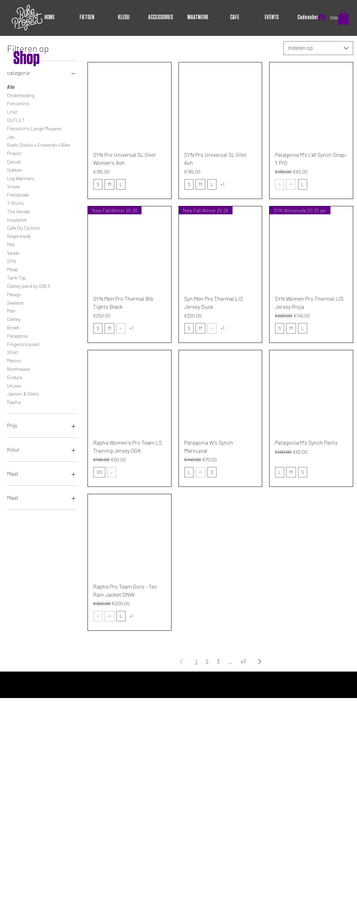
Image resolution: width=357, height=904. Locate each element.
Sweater (15, 302)
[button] (343, 17)
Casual (14, 161)
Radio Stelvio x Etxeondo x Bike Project (38, 148)
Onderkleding (20, 94)
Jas (11, 136)
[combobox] (318, 48)
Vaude (13, 252)
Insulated (16, 219)
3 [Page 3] (218, 661)
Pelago (14, 293)
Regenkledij (19, 235)
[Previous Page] (181, 661)
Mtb (11, 243)
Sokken (14, 169)
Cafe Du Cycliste (23, 227)
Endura (14, 376)
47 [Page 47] (243, 661)
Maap (12, 268)
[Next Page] (260, 661)
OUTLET (16, 119)
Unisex (14, 385)
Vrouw (13, 185)
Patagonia (17, 335)
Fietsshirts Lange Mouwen (34, 127)
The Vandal (18, 210)
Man (11, 310)
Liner (12, 111)
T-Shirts (15, 202)
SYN (11, 260)
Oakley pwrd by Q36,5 (28, 285)
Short (12, 351)
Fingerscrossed (23, 343)
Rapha (14, 401)
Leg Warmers (21, 177)
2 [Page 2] (207, 661)
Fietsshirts (18, 102)
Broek (13, 326)
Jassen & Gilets (23, 393)
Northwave (18, 368)
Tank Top (16, 277)
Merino (14, 360)
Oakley (14, 318)
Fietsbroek (18, 194)
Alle (11, 86)
